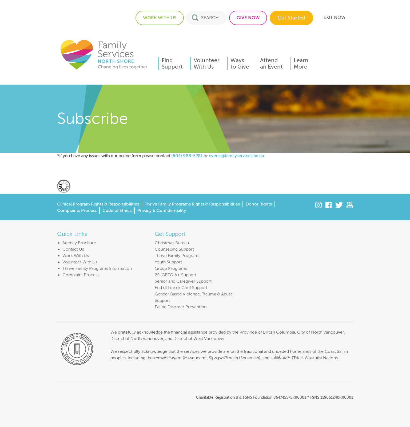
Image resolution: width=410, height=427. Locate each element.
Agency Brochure (79, 242)
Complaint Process (80, 274)
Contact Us (73, 249)
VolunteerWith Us (207, 63)
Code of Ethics (117, 210)
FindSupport (172, 63)
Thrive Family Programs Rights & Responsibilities (192, 204)
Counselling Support (174, 249)
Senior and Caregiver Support (183, 281)
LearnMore (301, 63)
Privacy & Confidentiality (161, 210)
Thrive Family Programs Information (97, 268)
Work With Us (75, 255)
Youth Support (168, 262)
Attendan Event (271, 63)
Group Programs (171, 268)
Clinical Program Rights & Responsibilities (98, 204)
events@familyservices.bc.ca (236, 155)
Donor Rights (259, 204)
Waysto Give (239, 63)
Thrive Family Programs (177, 255)
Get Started (291, 18)
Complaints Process (77, 210)
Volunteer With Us (79, 262)
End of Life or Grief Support (181, 287)
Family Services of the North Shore (103, 54)
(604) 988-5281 (186, 155)
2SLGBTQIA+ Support (175, 274)
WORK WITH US (159, 17)
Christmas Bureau (172, 242)
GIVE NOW (248, 17)
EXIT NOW (334, 17)
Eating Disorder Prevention (180, 307)
